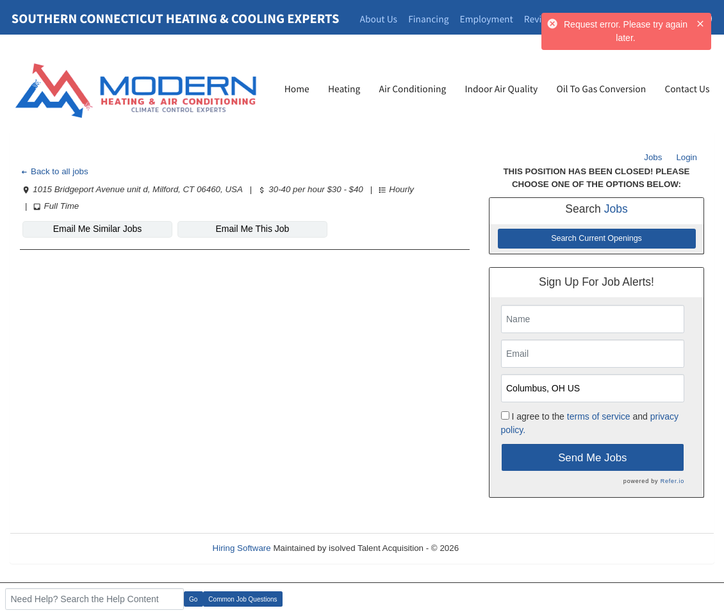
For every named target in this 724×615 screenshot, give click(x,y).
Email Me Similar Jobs (97, 229)
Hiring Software (242, 548)
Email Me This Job (253, 229)
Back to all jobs (54, 171)
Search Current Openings (596, 238)
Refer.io (672, 481)
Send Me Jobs (592, 458)
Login (686, 157)
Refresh (497, 548)
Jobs (653, 157)
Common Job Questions (242, 599)
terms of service (598, 416)
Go (193, 599)
